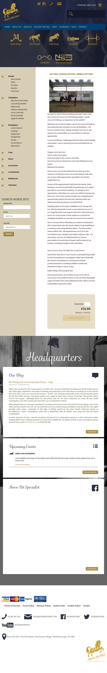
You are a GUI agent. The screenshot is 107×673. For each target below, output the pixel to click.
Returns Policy (44, 605)
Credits (86, 605)
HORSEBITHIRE (70, 616)
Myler (13, 82)
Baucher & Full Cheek (19, 100)
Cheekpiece (13, 97)
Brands (11, 76)
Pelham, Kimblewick (19, 109)
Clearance (64, 27)
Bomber (14, 88)
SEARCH (9, 234)
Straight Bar (15, 137)
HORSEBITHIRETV (16, 625)
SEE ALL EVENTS (90, 472)
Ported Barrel (16, 143)
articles (28, 27)
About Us (16, 27)
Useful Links (59, 605)
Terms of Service (12, 605)
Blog (73, 27)
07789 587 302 (11, 616)
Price (6, 212)
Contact (82, 27)
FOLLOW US (91, 569)
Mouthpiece (13, 125)
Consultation (13, 172)
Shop (54, 27)
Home (7, 27)
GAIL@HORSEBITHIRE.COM (40, 616)
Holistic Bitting (42, 27)
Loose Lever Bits (17, 112)
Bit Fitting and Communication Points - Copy (31, 382)
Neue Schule (16, 79)
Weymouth (15, 106)
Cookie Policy (74, 605)
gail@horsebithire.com (28, 422)
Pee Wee (14, 85)
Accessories (13, 165)
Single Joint (15, 134)
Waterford (15, 146)
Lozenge (14, 131)
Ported (13, 140)
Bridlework (13, 178)
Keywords (8, 203)
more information (22, 464)
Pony (10, 152)
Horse (10, 159)
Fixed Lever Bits (17, 115)
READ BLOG (92, 432)
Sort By (6, 223)
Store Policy (28, 605)
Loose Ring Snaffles (19, 103)
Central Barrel (16, 128)
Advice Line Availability (25, 453)
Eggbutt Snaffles (17, 118)
